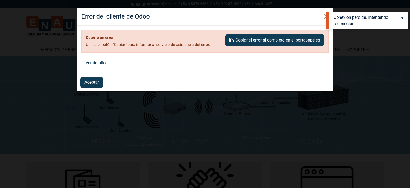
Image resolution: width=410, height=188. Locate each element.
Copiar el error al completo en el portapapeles (274, 40)
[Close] (402, 18)
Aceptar (91, 82)
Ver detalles (96, 62)
